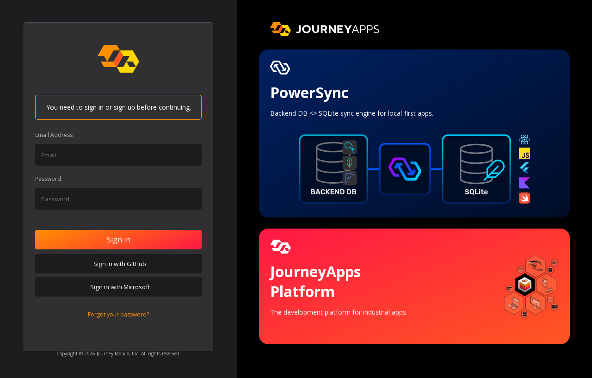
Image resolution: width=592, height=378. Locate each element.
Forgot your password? (118, 314)
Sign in (118, 240)
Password (48, 179)
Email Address (54, 135)
